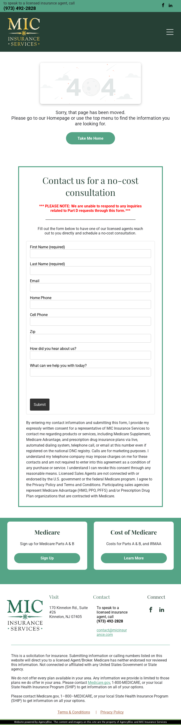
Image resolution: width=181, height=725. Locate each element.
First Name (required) (47, 247)
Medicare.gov (99, 682)
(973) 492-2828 (20, 8)
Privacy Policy (112, 712)
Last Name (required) (47, 264)
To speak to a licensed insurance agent (112, 612)
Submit (40, 404)
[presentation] (57, 387)
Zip (32, 331)
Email (34, 281)
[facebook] (163, 6)
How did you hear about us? (53, 348)
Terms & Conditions (74, 712)
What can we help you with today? (58, 365)
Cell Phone (39, 315)
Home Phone (40, 298)
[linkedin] (171, 6)
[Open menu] (170, 32)
